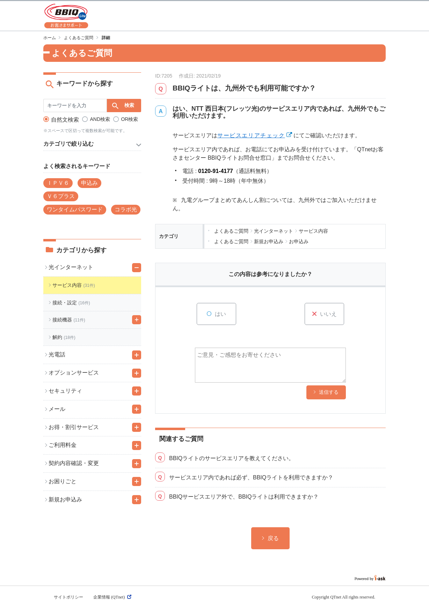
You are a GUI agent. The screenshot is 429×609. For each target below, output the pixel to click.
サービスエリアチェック (251, 135)
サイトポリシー (68, 597)
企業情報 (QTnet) (112, 597)
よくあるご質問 (78, 37)
